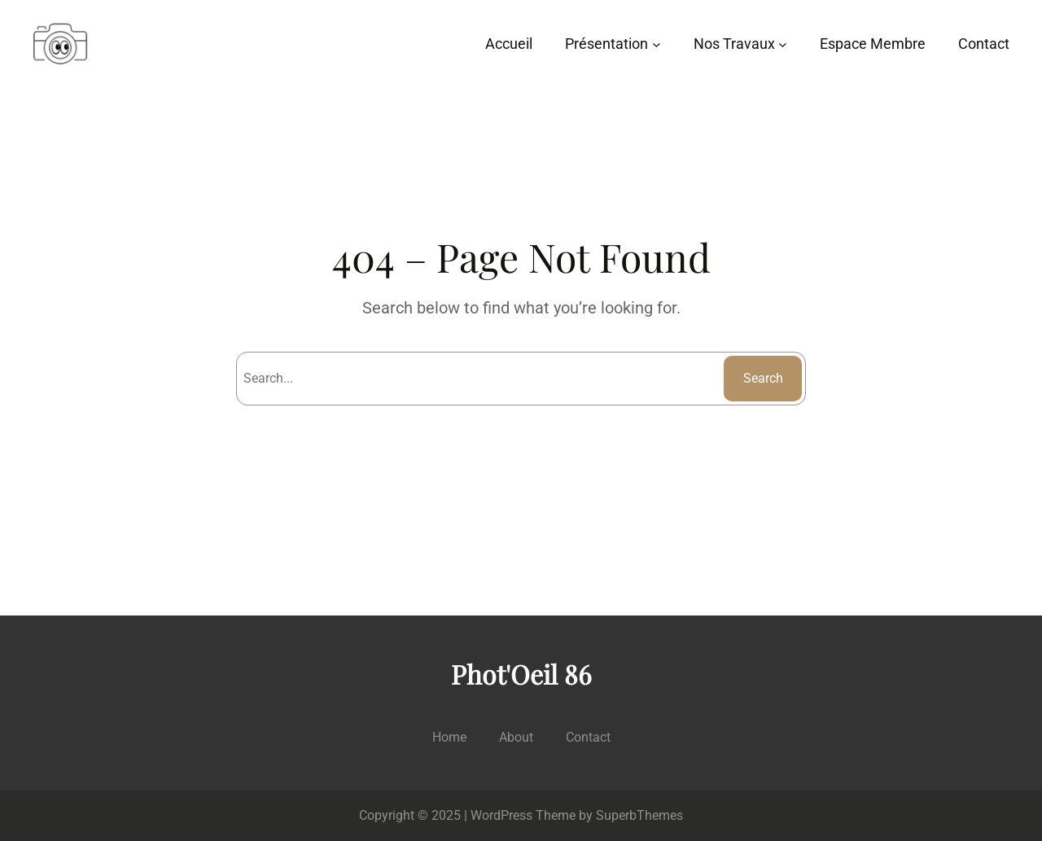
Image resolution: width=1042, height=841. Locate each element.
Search (763, 378)
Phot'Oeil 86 (521, 673)
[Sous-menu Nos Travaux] (782, 44)
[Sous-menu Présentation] (656, 44)
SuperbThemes (639, 815)
